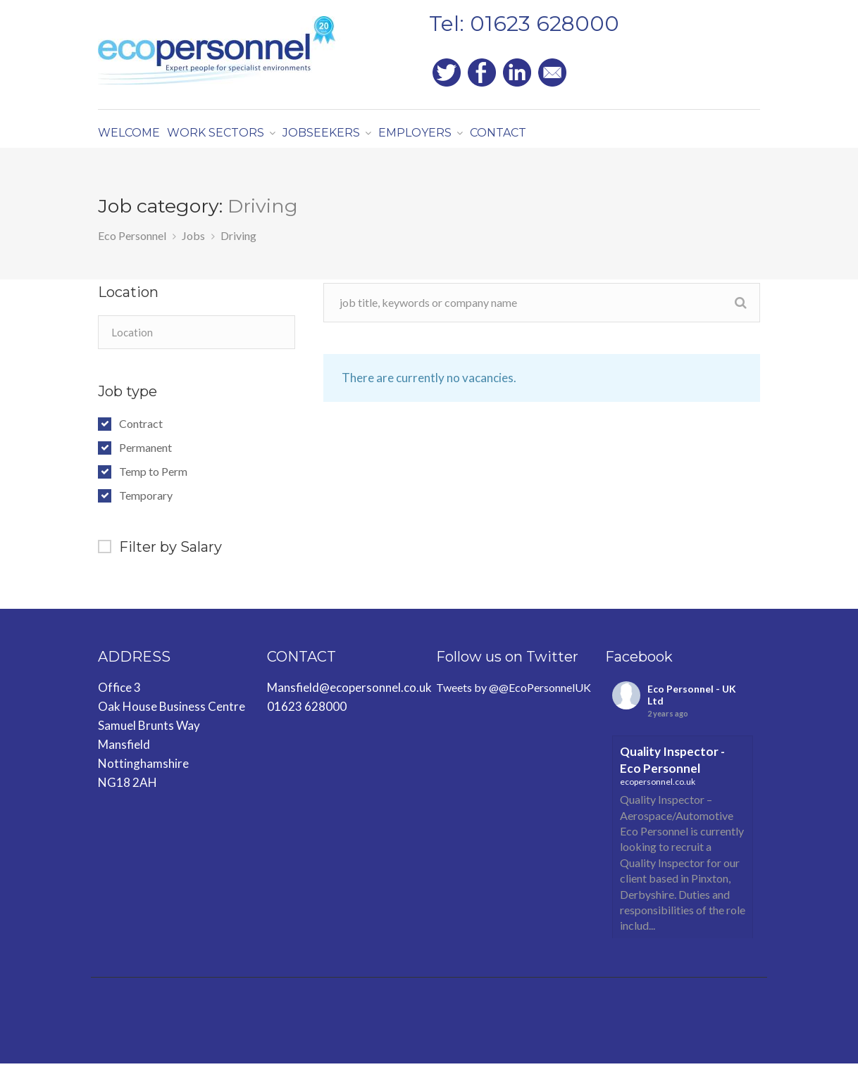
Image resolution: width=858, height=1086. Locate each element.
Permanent (145, 470)
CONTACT (557, 140)
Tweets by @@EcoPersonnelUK (513, 709)
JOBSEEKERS (352, 140)
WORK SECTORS (235, 140)
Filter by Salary (170, 569)
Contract (141, 446)
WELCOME (136, 140)
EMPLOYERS (458, 140)
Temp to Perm (153, 494)
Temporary (146, 518)
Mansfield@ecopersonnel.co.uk (349, 709)
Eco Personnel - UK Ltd (691, 717)
